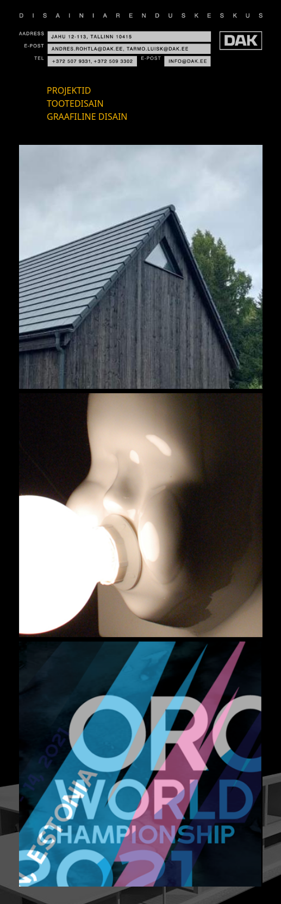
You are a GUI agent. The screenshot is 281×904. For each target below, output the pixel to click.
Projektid (69, 90)
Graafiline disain (87, 117)
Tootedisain (75, 103)
